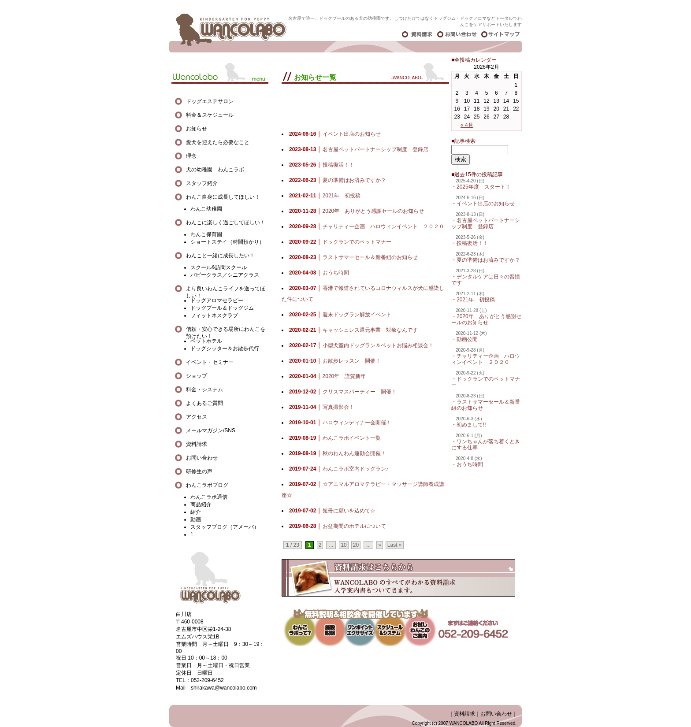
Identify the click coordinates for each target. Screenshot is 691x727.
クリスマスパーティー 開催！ (343, 392)
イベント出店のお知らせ (486, 203)
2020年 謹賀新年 (327, 376)
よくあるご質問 (204, 403)
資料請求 (196, 444)
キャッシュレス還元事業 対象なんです (353, 330)
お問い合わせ (202, 458)
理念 (191, 156)
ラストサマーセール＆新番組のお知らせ (353, 257)
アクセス (196, 417)
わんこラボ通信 (208, 497)
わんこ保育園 (206, 234)
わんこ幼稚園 (206, 209)
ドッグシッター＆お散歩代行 (224, 348)
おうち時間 (470, 464)
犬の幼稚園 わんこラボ (215, 170)
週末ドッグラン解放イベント (340, 315)
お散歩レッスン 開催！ (335, 361)
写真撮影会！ (321, 407)
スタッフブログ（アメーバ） (224, 527)
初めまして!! (471, 425)
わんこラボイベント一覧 (335, 438)
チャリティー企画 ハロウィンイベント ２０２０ (485, 359)
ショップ (196, 376)
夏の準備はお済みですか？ (488, 260)
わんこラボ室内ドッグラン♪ (339, 469)
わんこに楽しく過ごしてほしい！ (225, 222)
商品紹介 (201, 504)
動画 (195, 519)
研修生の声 (199, 471)
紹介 (195, 512)
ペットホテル (206, 341)
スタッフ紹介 (202, 183)
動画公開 (467, 339)
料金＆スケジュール (210, 115)
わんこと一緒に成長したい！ (220, 255)
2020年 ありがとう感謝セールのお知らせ (486, 319)
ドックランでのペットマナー (340, 242)
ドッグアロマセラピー (216, 300)
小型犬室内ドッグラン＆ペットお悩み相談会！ (361, 345)
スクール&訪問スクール (218, 267)
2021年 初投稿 (476, 300)
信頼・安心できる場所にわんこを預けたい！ (225, 329)
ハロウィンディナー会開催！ (340, 422)
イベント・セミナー (210, 362)
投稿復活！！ (472, 243)
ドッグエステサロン (212, 101)
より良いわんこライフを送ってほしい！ (225, 289)
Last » (394, 545)
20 (356, 545)
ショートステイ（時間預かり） (227, 242)
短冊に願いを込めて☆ (332, 511)
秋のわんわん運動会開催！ (337, 453)
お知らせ (196, 129)
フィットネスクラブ (214, 315)
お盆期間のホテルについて (337, 526)
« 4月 (467, 125)
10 (343, 545)
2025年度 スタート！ (484, 187)
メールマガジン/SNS (210, 430)
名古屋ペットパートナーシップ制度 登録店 (485, 223)
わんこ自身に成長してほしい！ (223, 197)
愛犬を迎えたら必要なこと (217, 142)
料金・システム (204, 389)
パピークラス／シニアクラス (224, 275)
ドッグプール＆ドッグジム (222, 308)
